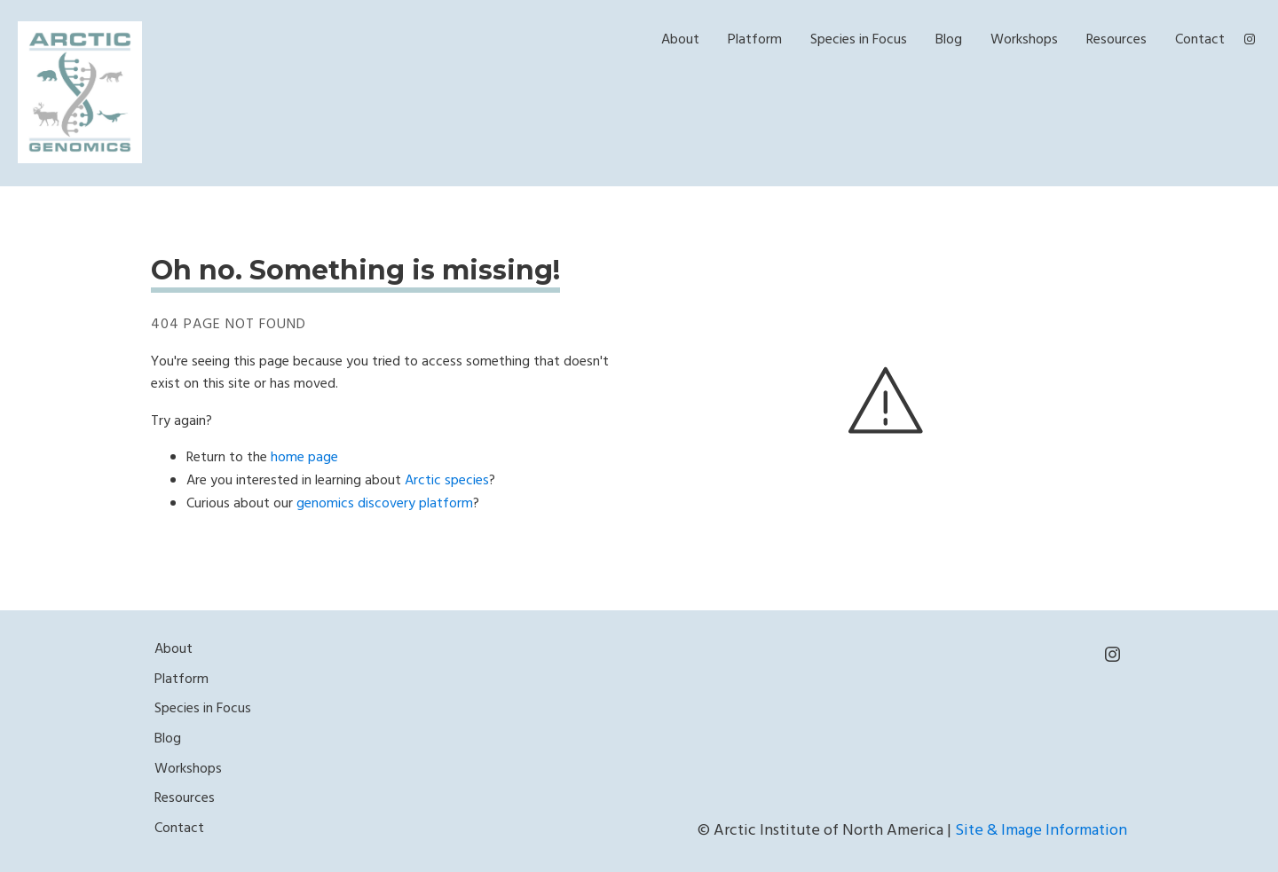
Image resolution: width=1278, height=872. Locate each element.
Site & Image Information (1041, 831)
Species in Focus (858, 39)
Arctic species (447, 480)
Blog (948, 39)
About (680, 39)
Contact (1200, 39)
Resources (1116, 39)
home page (304, 457)
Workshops (1024, 39)
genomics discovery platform (384, 503)
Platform (755, 39)
